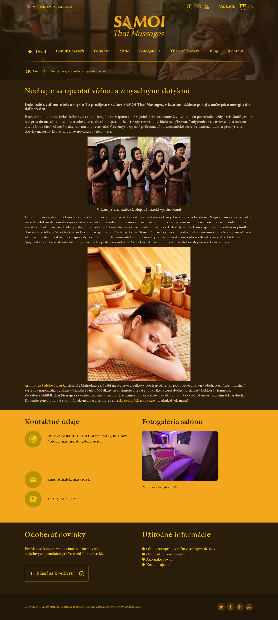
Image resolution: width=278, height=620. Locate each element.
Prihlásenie (47, 7)
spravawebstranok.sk (127, 607)
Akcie (124, 51)
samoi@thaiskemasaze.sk (57, 479)
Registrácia (65, 7)
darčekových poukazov (137, 400)
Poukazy (101, 51)
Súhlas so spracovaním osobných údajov (180, 549)
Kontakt (235, 51)
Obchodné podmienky (165, 554)
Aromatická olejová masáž (45, 385)
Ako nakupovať (159, 559)
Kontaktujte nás (159, 565)
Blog (214, 51)
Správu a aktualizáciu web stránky (72, 607)
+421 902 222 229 (52, 499)
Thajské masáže (185, 51)
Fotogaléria (150, 51)
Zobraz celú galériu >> (159, 487)
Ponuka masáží (70, 51)
